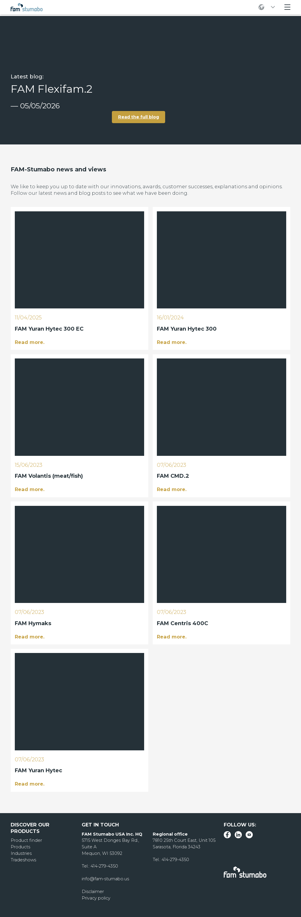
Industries (21, 852)
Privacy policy (96, 897)
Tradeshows (23, 859)
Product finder (26, 840)
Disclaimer (93, 891)
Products (20, 846)
